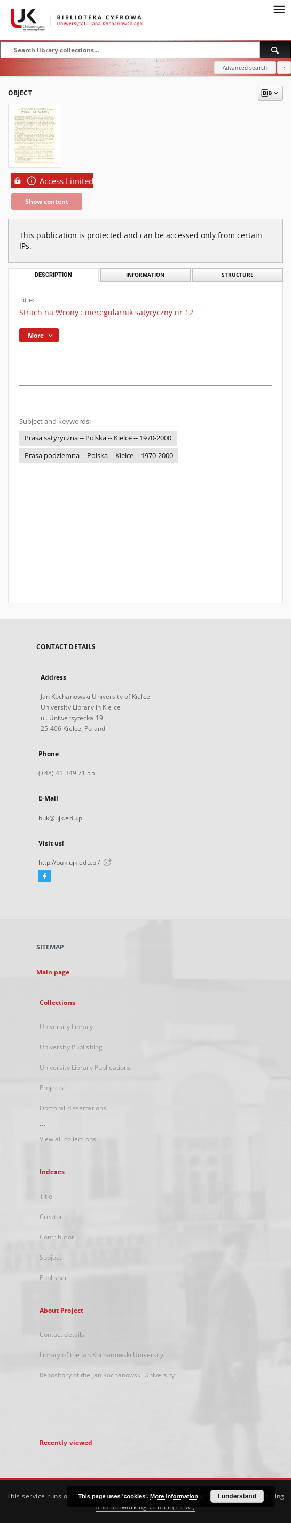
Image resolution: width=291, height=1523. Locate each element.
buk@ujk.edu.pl (61, 818)
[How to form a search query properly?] (284, 67)
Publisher (54, 1277)
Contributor (57, 1237)
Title (46, 1196)
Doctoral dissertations (73, 1108)
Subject (51, 1257)
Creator (51, 1216)
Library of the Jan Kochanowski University (102, 1354)
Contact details (62, 1334)
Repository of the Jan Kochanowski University (107, 1375)
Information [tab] (145, 274)
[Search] (275, 49)
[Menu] (278, 8)
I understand (237, 1496)
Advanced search (245, 67)
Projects (52, 1087)
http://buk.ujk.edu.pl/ (75, 862)
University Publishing (71, 1047)
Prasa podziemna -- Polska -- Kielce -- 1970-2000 (99, 455)
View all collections (68, 1139)
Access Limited (52, 180)
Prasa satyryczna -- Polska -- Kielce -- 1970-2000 (98, 438)
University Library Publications (85, 1067)
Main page (53, 972)
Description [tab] (53, 274)
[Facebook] (44, 876)
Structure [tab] (238, 274)
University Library (66, 1026)
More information (174, 1496)
